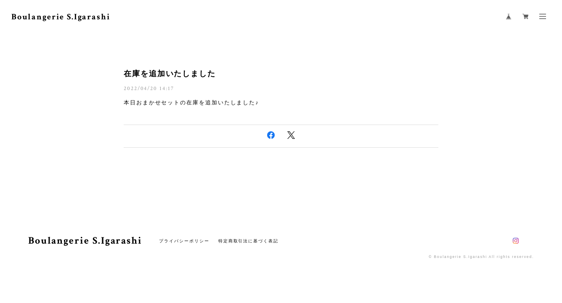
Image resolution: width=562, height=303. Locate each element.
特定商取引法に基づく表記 (248, 241)
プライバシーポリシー (184, 241)
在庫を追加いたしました (170, 73)
